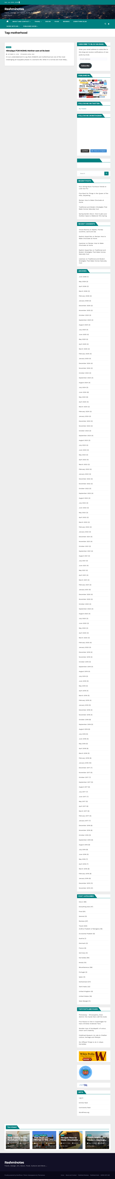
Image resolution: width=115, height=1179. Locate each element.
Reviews (66, 21)
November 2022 (84, 484)
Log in (81, 1098)
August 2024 (83, 382)
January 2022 (84, 532)
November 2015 (84, 888)
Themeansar (41, 1175)
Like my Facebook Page (88, 160)
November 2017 (84, 772)
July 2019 (82, 676)
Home (62, 1175)
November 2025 (84, 310)
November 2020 (84, 599)
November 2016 (84, 830)
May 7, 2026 (93, 1143)
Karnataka (82, 958)
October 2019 (83, 662)
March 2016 (83, 869)
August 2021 (83, 556)
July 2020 (82, 618)
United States (84, 996)
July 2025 (82, 330)
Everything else (80, 21)
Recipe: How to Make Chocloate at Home (71, 1139)
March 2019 (83, 695)
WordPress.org (84, 1112)
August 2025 (83, 325)
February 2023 (84, 469)
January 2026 (84, 301)
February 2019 (84, 700)
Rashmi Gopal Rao (27, 54)
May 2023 (82, 455)
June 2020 (82, 623)
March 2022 (83, 522)
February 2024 (84, 411)
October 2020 (84, 604)
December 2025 (84, 305)
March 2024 (83, 407)
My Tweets (82, 109)
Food (57, 21)
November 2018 (84, 715)
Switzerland (83, 982)
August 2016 (83, 845)
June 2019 (82, 681)
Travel (38, 21)
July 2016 (82, 849)
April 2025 (82, 344)
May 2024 (82, 397)
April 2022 (82, 517)
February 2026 (84, 296)
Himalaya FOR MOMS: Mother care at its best (28, 50)
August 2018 (83, 729)
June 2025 (82, 334)
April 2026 (82, 286)
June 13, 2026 (14, 1143)
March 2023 (83, 464)
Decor (48, 21)
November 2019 (84, 657)
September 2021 (85, 551)
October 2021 (83, 546)
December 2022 (84, 479)
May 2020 (82, 628)
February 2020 (84, 642)
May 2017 (82, 801)
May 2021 (82, 570)
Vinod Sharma (84, 230)
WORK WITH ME (13, 26)
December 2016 (84, 825)
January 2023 (84, 474)
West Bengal (83, 1001)
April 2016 (82, 864)
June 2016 (82, 854)
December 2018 (84, 710)
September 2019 (85, 666)
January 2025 (84, 358)
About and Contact (21, 21)
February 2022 (84, 527)
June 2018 (82, 739)
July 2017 (82, 792)
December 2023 (84, 421)
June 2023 (82, 450)
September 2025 (85, 320)
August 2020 (83, 614)
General (81, 916)
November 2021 (84, 541)
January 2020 (84, 647)
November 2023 (84, 426)
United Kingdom (84, 991)
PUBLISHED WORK (30, 26)
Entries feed (83, 1103)
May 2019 (82, 686)
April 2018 (82, 748)
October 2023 (84, 431)
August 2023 (83, 440)
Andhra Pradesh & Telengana (89, 929)
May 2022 (82, 512)
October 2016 (83, 835)
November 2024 (84, 368)
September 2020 (85, 609)
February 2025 (84, 354)
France (81, 948)
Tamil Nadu (83, 986)
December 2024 (84, 363)
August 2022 (83, 498)
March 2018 (83, 753)
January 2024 (84, 416)
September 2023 (85, 435)
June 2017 (82, 796)
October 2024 (84, 373)
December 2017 (84, 768)
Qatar (81, 977)
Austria (81, 938)
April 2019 (82, 691)
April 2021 (82, 575)
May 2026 (82, 281)
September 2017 (85, 782)
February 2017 (84, 816)
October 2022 (84, 488)
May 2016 (82, 859)
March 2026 (83, 291)
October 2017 (83, 777)
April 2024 (82, 402)
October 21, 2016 (13, 54)
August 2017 (83, 787)
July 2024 (82, 387)
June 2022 (82, 508)
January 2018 (83, 763)
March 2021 (83, 580)
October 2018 (83, 719)
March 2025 (83, 349)
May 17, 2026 (66, 1143)
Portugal (82, 972)
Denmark (82, 943)
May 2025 (82, 339)
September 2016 (85, 840)
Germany (82, 953)
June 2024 (82, 392)
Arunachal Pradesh (85, 933)
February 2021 (84, 585)
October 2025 (84, 315)
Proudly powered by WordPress (14, 1175)
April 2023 (82, 459)
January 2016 (83, 878)
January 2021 (83, 589)
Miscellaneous (84, 967)
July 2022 (82, 503)
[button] (105, 24)
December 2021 (84, 537)
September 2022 (85, 493)
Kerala (81, 962)
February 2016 (84, 873)
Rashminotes (14, 9)
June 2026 (82, 277)
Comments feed (84, 1107)
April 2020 (82, 633)
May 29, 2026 (40, 1143)
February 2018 (84, 758)
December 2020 (84, 594)
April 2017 (82, 806)
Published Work (94, 1175)
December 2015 (84, 883)
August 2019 (83, 671)
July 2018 (82, 734)
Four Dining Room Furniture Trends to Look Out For (17, 1139)
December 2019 (84, 652)
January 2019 (83, 705)
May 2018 (82, 743)
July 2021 (82, 561)
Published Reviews (83, 1175)
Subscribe (85, 66)
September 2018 (85, 724)
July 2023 (82, 445)
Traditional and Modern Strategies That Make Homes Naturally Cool (92, 252)
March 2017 (83, 811)
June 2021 (82, 565)
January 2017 (83, 821)
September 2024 (85, 378)
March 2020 (83, 638)
